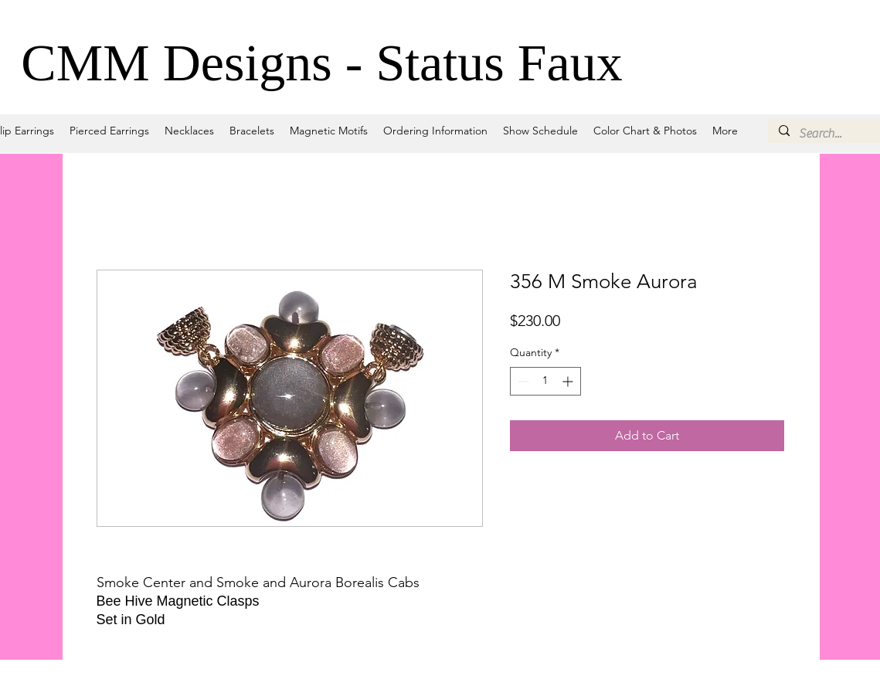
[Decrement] (522, 381)
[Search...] (838, 133)
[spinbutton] (545, 381)
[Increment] (569, 381)
